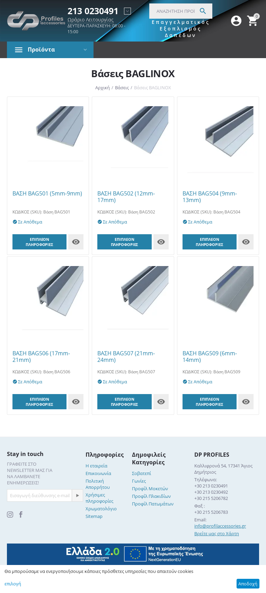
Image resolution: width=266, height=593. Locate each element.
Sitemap (94, 516)
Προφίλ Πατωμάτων (153, 504)
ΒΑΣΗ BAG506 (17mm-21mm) (41, 356)
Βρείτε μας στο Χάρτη (216, 533)
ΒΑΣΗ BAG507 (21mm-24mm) (126, 356)
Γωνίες (139, 481)
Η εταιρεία (96, 466)
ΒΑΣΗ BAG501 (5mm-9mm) (47, 193)
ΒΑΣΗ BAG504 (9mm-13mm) (210, 196)
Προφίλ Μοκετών (150, 488)
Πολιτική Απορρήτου (98, 484)
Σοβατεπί (141, 473)
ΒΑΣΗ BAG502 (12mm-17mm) (126, 196)
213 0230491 (93, 11)
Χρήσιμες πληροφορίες (99, 498)
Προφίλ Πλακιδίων (151, 496)
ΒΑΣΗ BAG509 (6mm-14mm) (210, 356)
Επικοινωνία (98, 473)
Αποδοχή (247, 584)
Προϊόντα (41, 49)
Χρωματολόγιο (101, 508)
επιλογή (13, 584)
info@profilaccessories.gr (220, 526)
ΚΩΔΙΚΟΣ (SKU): (27, 212)
